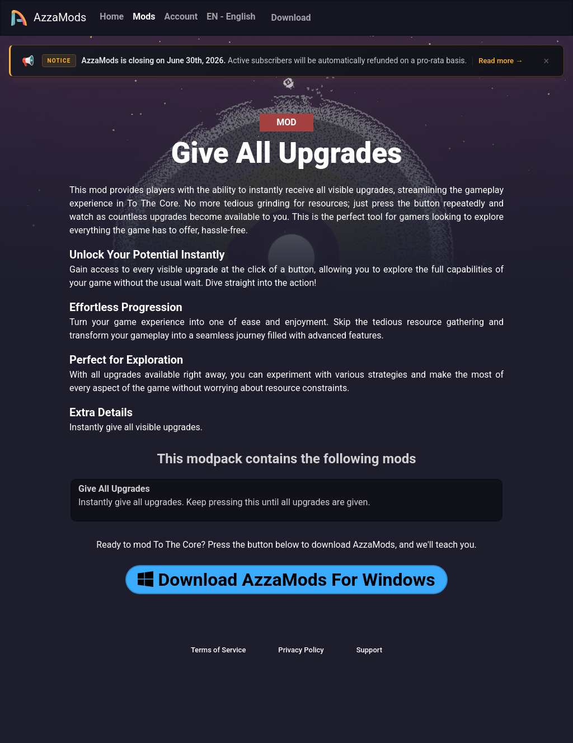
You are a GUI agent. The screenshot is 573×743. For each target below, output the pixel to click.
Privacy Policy (300, 650)
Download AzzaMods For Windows (286, 579)
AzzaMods (48, 18)
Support (369, 650)
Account (181, 16)
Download (291, 17)
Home (112, 16)
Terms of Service (218, 650)
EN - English (230, 16)
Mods (144, 16)
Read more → (500, 61)
